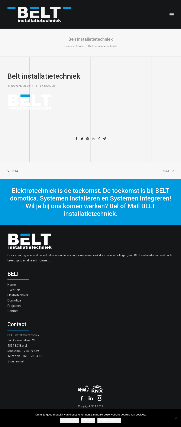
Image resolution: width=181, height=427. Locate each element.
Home (68, 46)
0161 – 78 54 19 (31, 356)
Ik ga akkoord (69, 420)
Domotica (14, 300)
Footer (80, 46)
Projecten (14, 305)
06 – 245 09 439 (28, 351)
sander (49, 85)
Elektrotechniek (18, 295)
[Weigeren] (176, 418)
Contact (12, 311)
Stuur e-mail (15, 361)
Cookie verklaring (109, 420)
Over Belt (13, 290)
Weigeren (88, 420)
